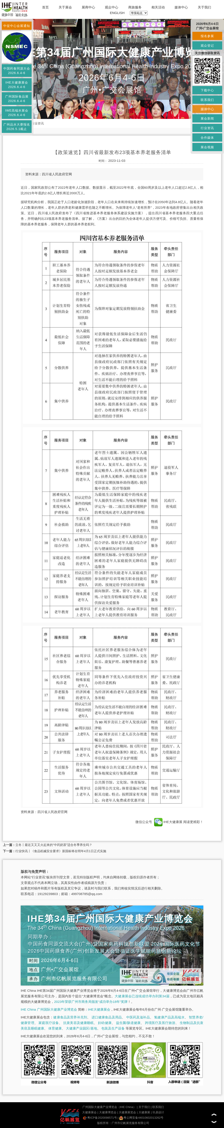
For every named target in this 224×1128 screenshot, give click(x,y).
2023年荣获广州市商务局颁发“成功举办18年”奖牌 (91, 1002)
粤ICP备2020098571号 (100, 1117)
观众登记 (207, 45)
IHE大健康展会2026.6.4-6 (16, 85)
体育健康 (55, 1028)
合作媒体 (207, 137)
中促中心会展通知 (16, 26)
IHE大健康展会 (99, 1009)
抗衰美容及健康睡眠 (78, 1023)
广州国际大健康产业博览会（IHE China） (109, 1107)
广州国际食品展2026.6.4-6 (17, 99)
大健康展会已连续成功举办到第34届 (142, 996)
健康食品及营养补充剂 (70, 1017)
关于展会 (65, 7)
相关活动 (158, 7)
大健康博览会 (107, 1112)
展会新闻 (207, 118)
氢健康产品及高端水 (169, 1017)
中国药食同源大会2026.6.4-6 (16, 71)
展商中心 (88, 7)
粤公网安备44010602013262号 (141, 1117)
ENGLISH (117, 13)
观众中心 (111, 7)
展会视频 (207, 147)
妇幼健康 (105, 1023)
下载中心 (207, 90)
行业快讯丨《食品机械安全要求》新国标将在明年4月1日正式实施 (60, 851)
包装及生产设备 (113, 1028)
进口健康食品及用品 (107, 1017)
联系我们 (158, 1107)
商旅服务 (135, 7)
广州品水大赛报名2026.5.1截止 (16, 127)
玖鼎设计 (158, 1112)
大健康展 (144, 1112)
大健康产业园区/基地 (81, 1028)
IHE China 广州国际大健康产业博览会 (49, 1009)
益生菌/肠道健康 (128, 1023)
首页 (45, 7)
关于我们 (204, 7)
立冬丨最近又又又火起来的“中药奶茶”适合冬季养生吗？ (53, 845)
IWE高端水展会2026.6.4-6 (16, 113)
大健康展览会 (127, 1112)
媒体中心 (181, 7)
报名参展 (207, 36)
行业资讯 (37, 123)
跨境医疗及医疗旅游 (160, 1023)
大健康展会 (89, 1112)
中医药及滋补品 (138, 1017)
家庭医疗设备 (49, 1023)
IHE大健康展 (168, 822)
